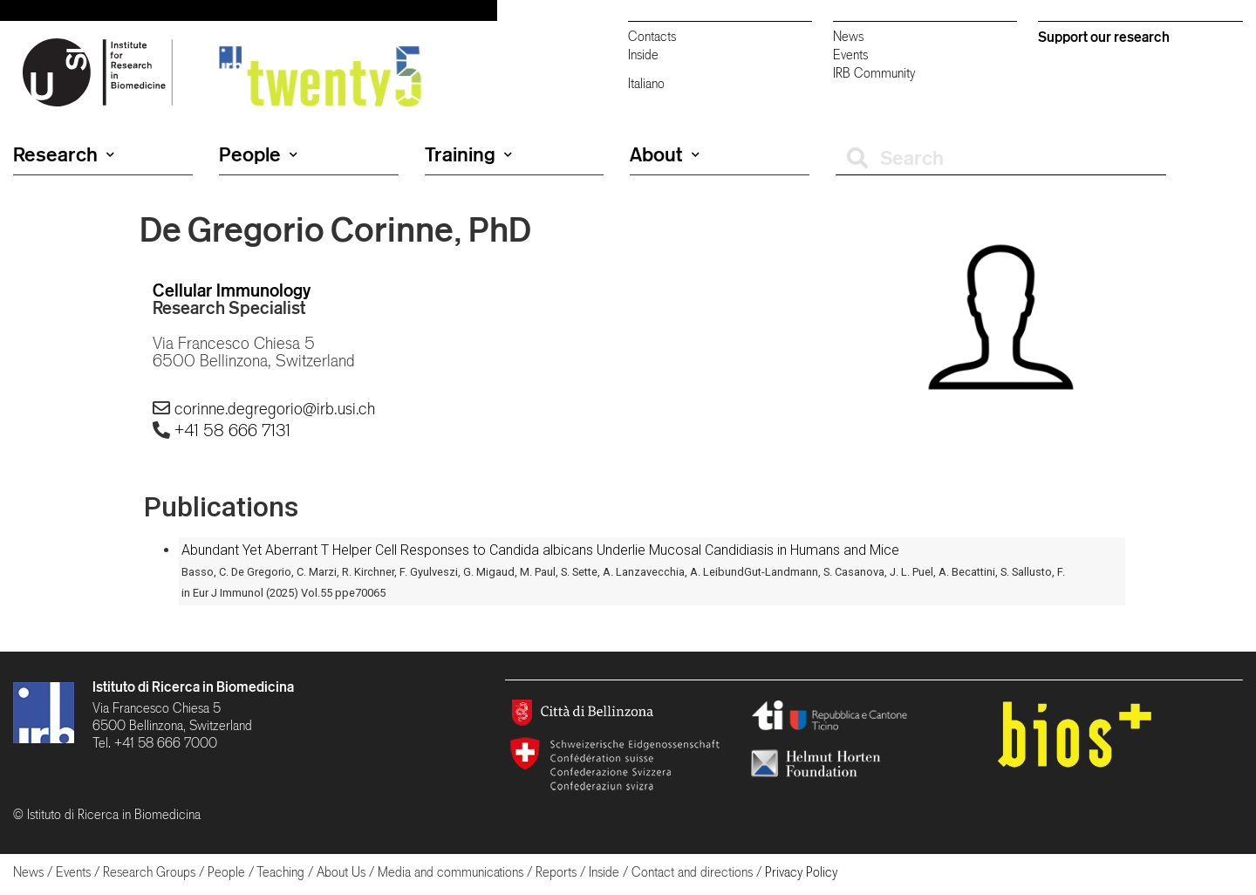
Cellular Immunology (232, 290)
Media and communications (450, 872)
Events (850, 54)
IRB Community (874, 73)
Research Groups (149, 872)
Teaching (280, 872)
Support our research (1104, 36)
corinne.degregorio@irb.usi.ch (274, 408)
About (665, 154)
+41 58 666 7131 (232, 430)
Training (468, 154)
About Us (341, 872)
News (848, 36)
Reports (556, 872)
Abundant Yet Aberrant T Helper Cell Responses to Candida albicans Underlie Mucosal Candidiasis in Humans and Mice (540, 550)
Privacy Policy (801, 872)
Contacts (652, 36)
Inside (643, 54)
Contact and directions (692, 872)
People (258, 154)
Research (63, 154)
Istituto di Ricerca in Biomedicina (193, 686)
